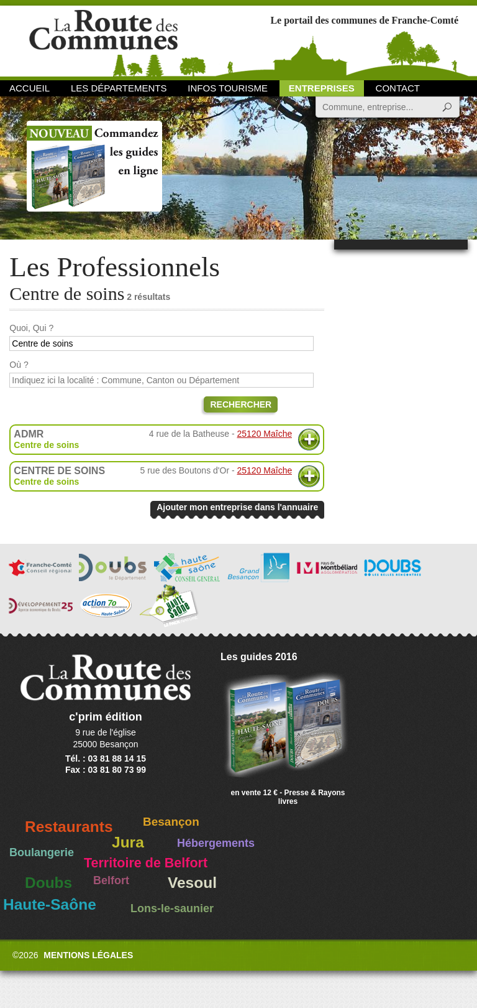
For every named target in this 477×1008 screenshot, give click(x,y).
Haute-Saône (49, 904)
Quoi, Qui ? (31, 328)
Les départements (118, 88)
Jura (128, 842)
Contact (398, 88)
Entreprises (322, 88)
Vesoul (192, 882)
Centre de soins (46, 445)
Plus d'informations (309, 439)
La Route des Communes (103, 40)
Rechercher (240, 404)
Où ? (18, 365)
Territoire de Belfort (145, 863)
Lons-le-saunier (172, 908)
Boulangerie (41, 852)
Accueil (29, 88)
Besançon (171, 821)
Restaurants (69, 826)
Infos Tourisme (228, 88)
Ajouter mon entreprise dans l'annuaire (237, 507)
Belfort (111, 880)
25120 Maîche (265, 434)
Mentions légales (88, 955)
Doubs (48, 882)
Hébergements (216, 843)
